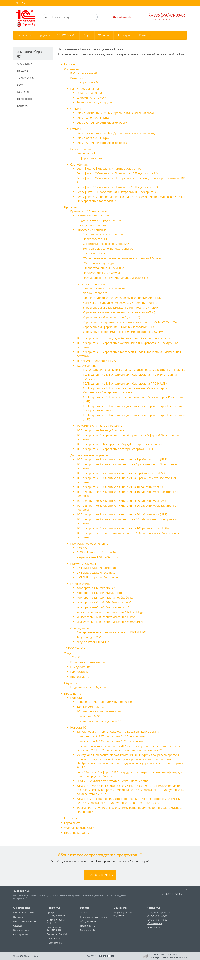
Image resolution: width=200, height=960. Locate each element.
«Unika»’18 (172, 954)
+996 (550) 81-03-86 (157, 916)
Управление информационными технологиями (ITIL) (118, 327)
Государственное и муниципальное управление (115, 277)
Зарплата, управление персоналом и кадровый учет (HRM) (122, 298)
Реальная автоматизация (87, 662)
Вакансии (76, 78)
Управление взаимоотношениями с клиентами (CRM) (119, 312)
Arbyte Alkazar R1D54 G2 (93, 642)
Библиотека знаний (83, 73)
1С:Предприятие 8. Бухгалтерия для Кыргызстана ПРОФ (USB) (125, 383)
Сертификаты (79, 164)
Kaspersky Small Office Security (97, 557)
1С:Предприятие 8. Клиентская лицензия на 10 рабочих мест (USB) (122, 487)
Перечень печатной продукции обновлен (105, 702)
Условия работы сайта (79, 828)
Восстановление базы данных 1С (99, 721)
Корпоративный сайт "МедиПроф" (100, 593)
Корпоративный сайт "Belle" (96, 588)
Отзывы (75, 109)
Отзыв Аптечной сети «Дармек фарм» (102, 122)
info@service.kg (155, 923)
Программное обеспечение (89, 543)
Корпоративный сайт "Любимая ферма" (104, 602)
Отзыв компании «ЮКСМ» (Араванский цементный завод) (116, 113)
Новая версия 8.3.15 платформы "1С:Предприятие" (111, 741)
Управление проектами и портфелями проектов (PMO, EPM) (123, 332)
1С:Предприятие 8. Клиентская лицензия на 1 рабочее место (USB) (122, 459)
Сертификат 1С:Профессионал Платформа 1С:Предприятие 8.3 (119, 192)
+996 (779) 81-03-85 (157, 919)
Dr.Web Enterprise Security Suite (98, 552)
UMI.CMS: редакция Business (96, 572)
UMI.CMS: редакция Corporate (97, 568)
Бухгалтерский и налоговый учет (105, 288)
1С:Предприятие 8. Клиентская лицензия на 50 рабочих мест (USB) (122, 514)
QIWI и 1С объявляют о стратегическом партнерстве (112, 781)
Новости (76, 697)
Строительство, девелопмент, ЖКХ (106, 244)
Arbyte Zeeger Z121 (89, 637)
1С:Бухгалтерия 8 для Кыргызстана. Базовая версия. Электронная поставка (134, 370)
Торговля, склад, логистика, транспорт (109, 248)
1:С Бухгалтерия (87, 365)
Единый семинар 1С (90, 706)
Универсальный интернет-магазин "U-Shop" (107, 617)
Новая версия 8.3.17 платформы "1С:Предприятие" (111, 736)
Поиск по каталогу (76, 832)
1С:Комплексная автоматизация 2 (99, 425)
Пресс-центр (24, 99)
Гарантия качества (89, 93)
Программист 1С (88, 82)
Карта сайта (72, 823)
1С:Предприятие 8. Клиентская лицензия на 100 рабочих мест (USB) (123, 528)
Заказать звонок (161, 19)
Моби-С (82, 547)
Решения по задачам (91, 284)
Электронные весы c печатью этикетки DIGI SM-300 (111, 632)
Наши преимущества (84, 88)
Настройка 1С (79, 672)
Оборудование (80, 628)
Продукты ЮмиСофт (84, 563)
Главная (69, 64)
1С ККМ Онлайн (26, 77)
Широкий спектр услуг (92, 97)
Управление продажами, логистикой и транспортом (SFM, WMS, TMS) (130, 322)
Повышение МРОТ (89, 716)
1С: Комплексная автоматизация (99, 711)
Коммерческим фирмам (93, 215)
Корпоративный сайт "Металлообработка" (105, 597)
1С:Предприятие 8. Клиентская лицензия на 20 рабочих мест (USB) (122, 501)
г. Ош (20, 3)
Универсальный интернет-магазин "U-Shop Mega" (111, 612)
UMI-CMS (182, 957)
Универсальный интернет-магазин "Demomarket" (110, 622)
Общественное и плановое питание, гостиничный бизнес (122, 258)
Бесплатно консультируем (94, 102)
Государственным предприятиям (99, 220)
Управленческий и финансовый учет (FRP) (111, 317)
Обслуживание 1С (82, 667)
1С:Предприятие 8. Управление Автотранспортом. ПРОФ (115, 449)
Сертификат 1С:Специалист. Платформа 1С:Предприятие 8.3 (117, 173)
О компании (24, 63)
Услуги (21, 84)
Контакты (23, 106)
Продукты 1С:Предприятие (88, 211)
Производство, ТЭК (96, 239)
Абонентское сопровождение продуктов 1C (100, 854)
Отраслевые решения (91, 230)
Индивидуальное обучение (89, 687)
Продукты (23, 70)
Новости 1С (78, 727)
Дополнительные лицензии (89, 455)
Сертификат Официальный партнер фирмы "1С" (109, 168)
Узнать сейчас (100, 875)
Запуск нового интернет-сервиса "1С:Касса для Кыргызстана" (118, 731)
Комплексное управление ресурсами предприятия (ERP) (121, 302)
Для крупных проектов (92, 225)
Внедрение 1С (79, 677)
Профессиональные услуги (101, 273)
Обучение (23, 91)
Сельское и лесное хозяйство (103, 234)
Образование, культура (99, 263)
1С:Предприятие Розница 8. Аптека (100, 430)
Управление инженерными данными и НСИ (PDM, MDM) (121, 307)
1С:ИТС (75, 657)
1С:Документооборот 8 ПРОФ (96, 361)
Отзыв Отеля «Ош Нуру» (93, 118)
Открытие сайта (87, 153)
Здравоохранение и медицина (103, 268)
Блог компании (80, 149)
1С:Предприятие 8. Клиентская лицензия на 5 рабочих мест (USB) (121, 473)
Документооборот (95, 293)
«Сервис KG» (21, 890)
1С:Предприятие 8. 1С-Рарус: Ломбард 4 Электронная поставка (119, 444)
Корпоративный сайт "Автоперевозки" (103, 607)
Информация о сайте (91, 158)
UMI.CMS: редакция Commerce (97, 577)
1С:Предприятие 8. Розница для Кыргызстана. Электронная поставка (123, 338)
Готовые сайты (80, 584)
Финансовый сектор (96, 253)
